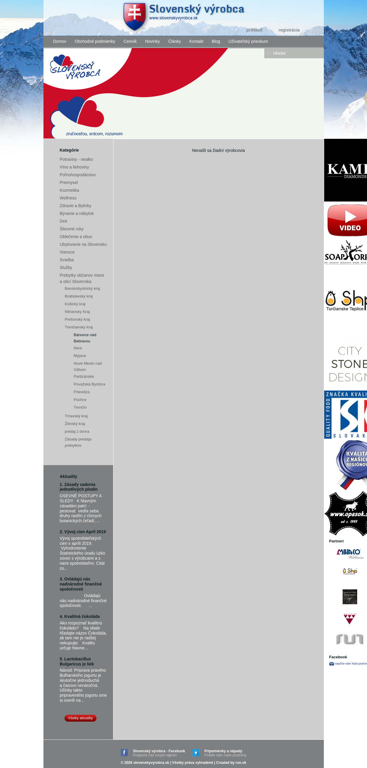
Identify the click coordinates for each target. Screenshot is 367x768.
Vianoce (67, 252)
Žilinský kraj (75, 423)
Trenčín (80, 407)
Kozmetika (69, 190)
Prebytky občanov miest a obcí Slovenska (82, 278)
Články (174, 41)
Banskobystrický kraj (82, 288)
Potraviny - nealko (76, 159)
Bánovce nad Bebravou (85, 338)
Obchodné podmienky (95, 41)
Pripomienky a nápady (225, 753)
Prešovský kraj (77, 319)
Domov (59, 41)
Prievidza (82, 392)
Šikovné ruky (72, 228)
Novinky (152, 41)
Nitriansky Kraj (77, 311)
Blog (216, 41)
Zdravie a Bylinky (76, 205)
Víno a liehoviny (74, 167)
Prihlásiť (254, 30)
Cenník (130, 41)
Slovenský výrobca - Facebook (159, 753)
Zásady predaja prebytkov (78, 442)
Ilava (78, 348)
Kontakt (196, 41)
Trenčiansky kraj (79, 327)
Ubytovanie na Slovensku (83, 244)
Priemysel (69, 182)
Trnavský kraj (76, 416)
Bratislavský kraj (79, 296)
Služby (66, 267)
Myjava (80, 355)
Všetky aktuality (80, 718)
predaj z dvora (77, 431)
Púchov (80, 399)
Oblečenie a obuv (76, 236)
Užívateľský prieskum (248, 41)
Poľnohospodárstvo (78, 174)
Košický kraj (75, 304)
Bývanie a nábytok (77, 213)
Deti (63, 221)
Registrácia (289, 30)
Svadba (67, 259)
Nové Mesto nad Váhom (88, 366)
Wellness (68, 198)
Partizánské (84, 376)
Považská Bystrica (89, 384)
